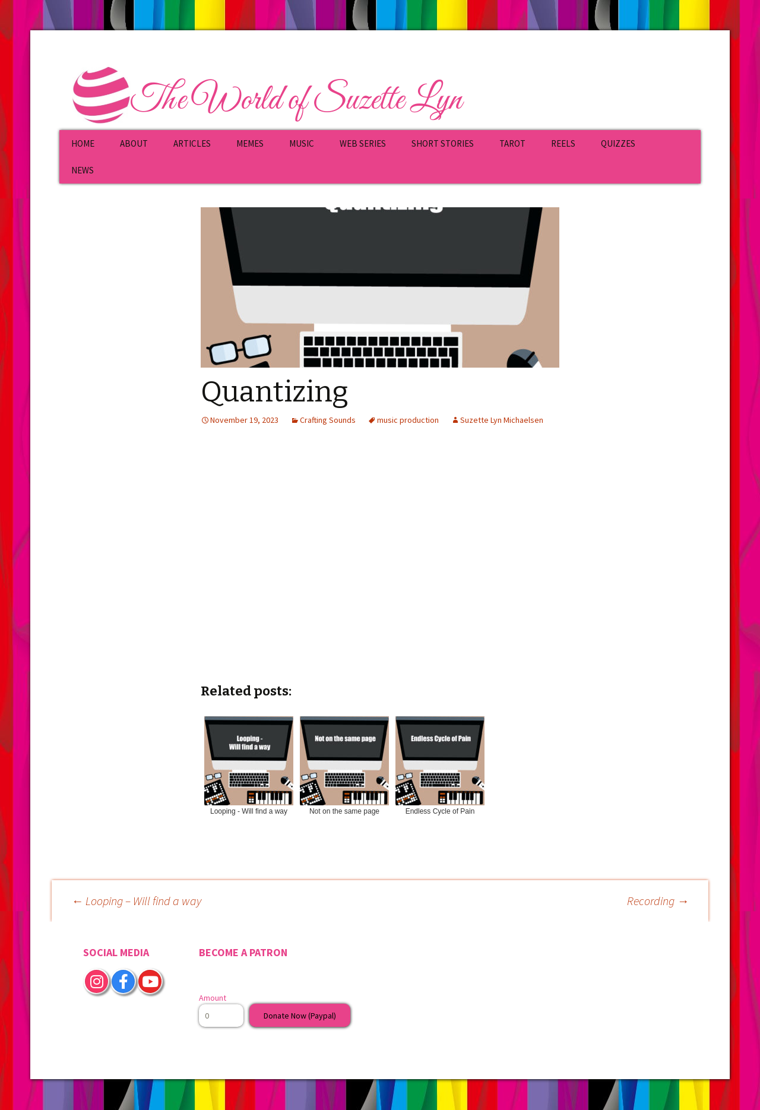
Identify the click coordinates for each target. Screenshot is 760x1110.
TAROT (512, 143)
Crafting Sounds (328, 420)
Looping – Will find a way (136, 900)
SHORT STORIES (442, 143)
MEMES (250, 143)
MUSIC (301, 143)
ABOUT (134, 143)
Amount (212, 997)
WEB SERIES (363, 143)
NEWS (82, 170)
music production (408, 420)
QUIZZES (618, 143)
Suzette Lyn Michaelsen (501, 420)
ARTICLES (192, 143)
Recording (658, 900)
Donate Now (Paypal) (300, 1015)
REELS (563, 143)
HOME (82, 143)
